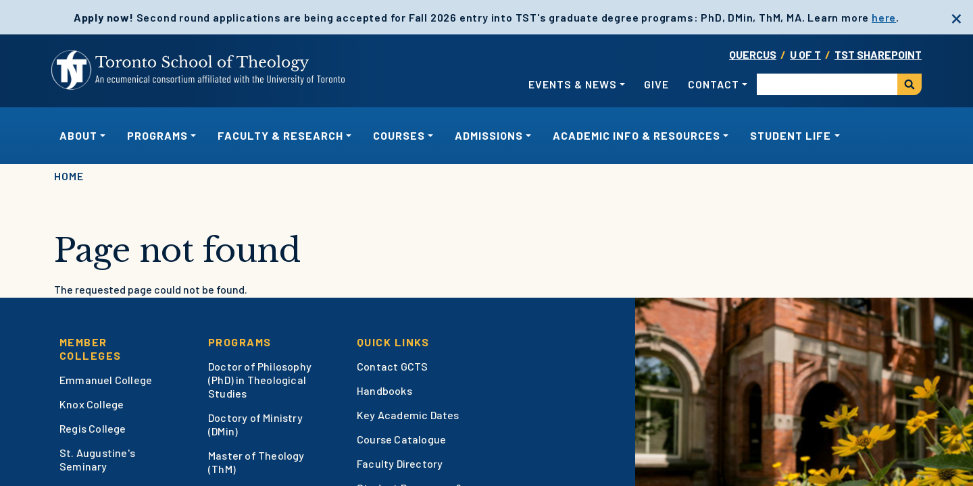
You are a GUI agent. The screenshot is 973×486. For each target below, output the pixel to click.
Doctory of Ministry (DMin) (255, 424)
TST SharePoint (878, 54)
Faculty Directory (400, 463)
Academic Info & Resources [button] (636, 135)
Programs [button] (157, 135)
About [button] (78, 135)
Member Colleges (90, 348)
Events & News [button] (572, 84)
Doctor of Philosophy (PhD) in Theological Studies (259, 380)
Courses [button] (399, 135)
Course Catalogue (401, 439)
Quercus (752, 54)
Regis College (92, 428)
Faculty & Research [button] (280, 135)
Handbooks (384, 390)
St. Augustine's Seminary (97, 459)
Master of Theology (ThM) (256, 462)
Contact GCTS (392, 366)
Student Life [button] (790, 135)
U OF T (805, 54)
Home (69, 175)
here (884, 17)
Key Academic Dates (408, 414)
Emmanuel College (105, 379)
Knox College (91, 404)
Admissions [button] (489, 135)
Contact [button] (713, 84)
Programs (240, 341)
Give (656, 84)
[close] (956, 16)
